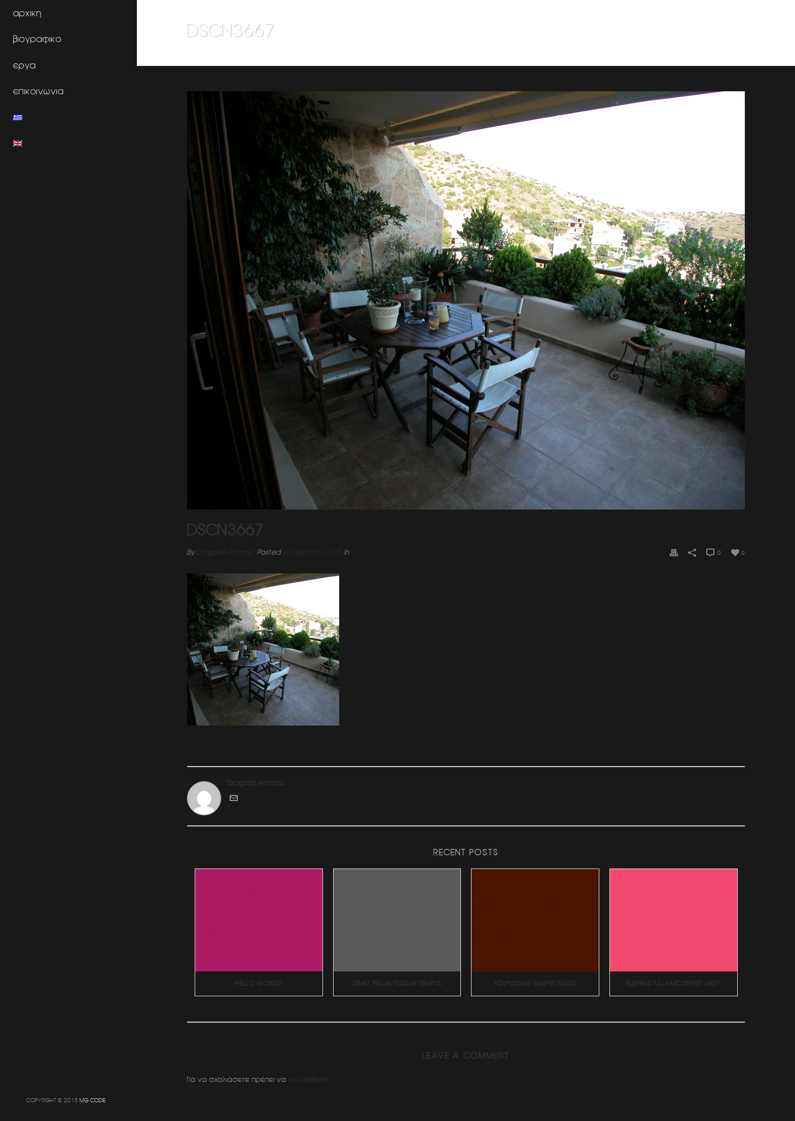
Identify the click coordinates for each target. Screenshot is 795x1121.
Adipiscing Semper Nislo (535, 983)
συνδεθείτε (308, 1079)
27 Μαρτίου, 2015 (311, 552)
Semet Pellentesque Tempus (397, 983)
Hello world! (258, 983)
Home (555, 56)
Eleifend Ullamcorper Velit (673, 983)
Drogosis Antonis (225, 552)
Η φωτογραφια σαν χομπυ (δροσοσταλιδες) (636, 56)
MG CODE (92, 1100)
